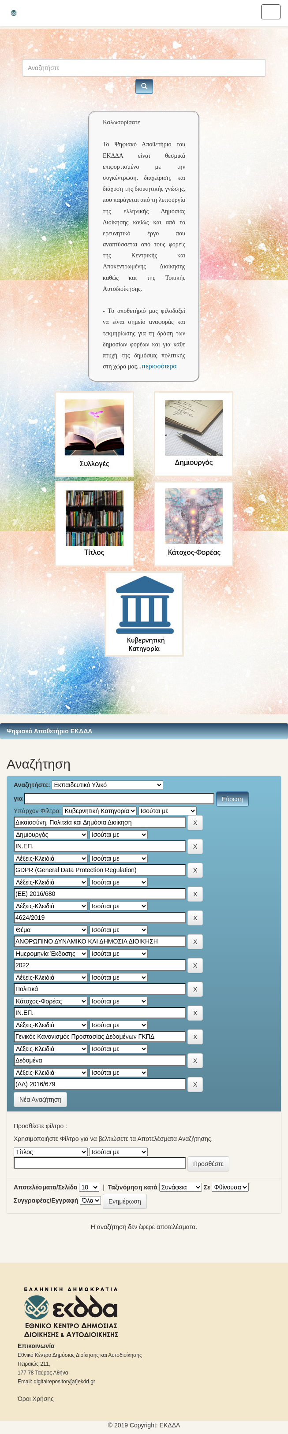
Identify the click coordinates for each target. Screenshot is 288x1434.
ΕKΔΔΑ (170, 1425)
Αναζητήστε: (32, 784)
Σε (207, 1187)
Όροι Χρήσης (36, 1398)
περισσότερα (159, 366)
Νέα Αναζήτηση (40, 1099)
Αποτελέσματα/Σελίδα (46, 1187)
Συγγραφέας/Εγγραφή (46, 1200)
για (18, 798)
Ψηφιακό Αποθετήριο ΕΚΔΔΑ (49, 731)
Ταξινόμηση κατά (132, 1187)
